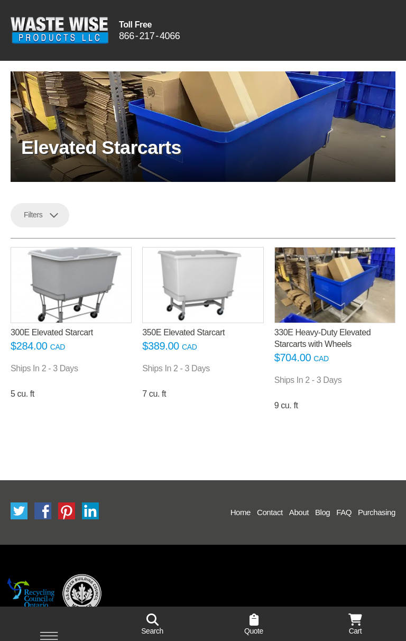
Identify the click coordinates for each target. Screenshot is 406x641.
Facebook (42, 510)
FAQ (344, 512)
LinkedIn (90, 510)
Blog (322, 512)
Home (240, 512)
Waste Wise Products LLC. (59, 30)
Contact (270, 512)
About (299, 512)
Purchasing (376, 512)
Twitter (19, 510)
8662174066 (149, 36)
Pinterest (66, 510)
